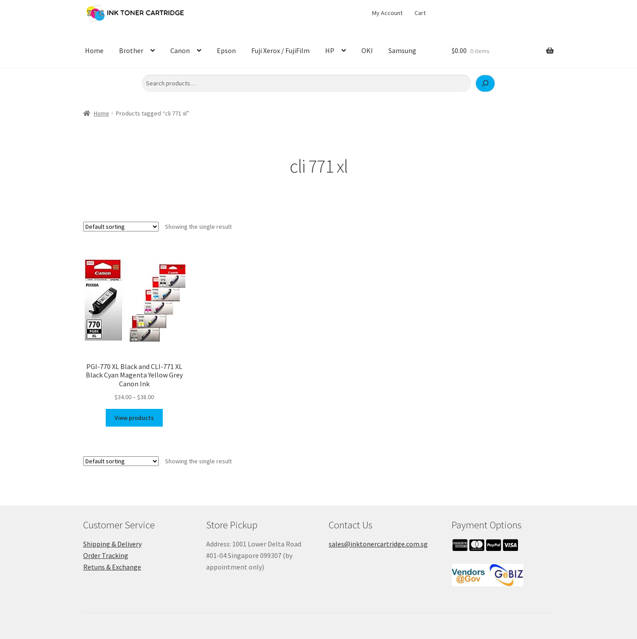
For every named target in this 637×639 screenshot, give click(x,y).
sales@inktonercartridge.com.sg (378, 543)
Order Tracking (105, 555)
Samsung (402, 50)
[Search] (485, 83)
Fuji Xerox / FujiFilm (280, 50)
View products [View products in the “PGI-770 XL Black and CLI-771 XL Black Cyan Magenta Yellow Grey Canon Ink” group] (134, 418)
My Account (387, 13)
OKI (367, 50)
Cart (420, 13)
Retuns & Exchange (112, 566)
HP (329, 50)
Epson (226, 50)
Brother (131, 50)
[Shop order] (121, 226)
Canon (180, 50)
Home (94, 50)
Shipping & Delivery (112, 543)
